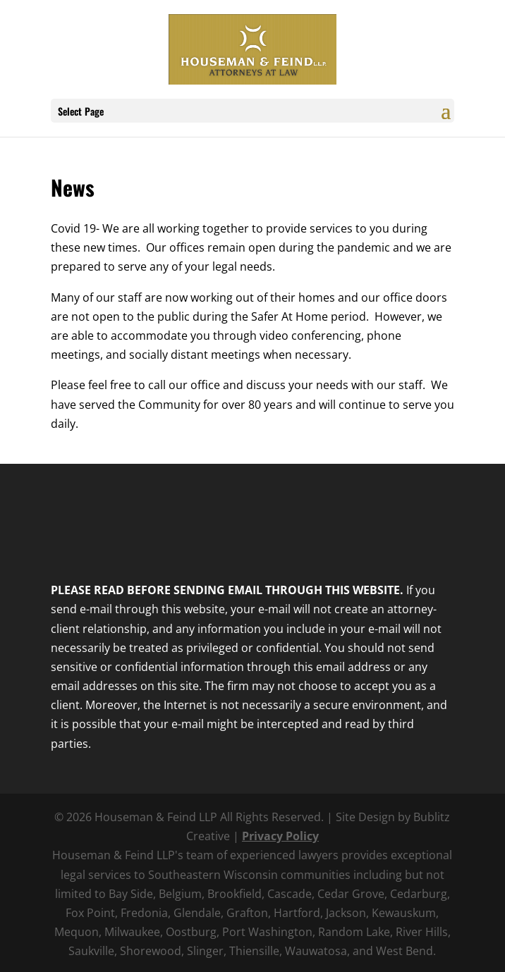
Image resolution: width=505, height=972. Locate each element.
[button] (446, 120)
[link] (252, 47)
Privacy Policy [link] (280, 836)
